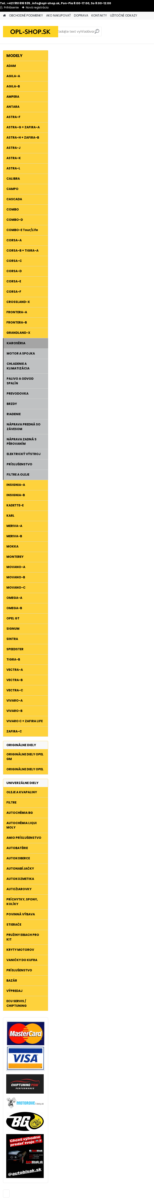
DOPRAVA (81, 15)
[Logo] (30, 32)
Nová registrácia (37, 7)
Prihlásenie (11, 7)
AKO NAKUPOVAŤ (58, 15)
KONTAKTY (99, 15)
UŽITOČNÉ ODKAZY (123, 15)
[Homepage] (4, 16)
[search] (97, 33)
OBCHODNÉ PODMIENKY (26, 15)
